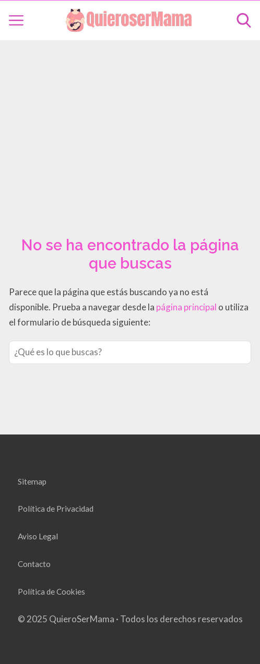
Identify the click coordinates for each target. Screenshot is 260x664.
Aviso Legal (38, 536)
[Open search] (244, 20)
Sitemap (32, 481)
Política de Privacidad (55, 508)
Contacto (34, 564)
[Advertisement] (130, 126)
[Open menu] (16, 20)
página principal (187, 306)
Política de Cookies (51, 591)
